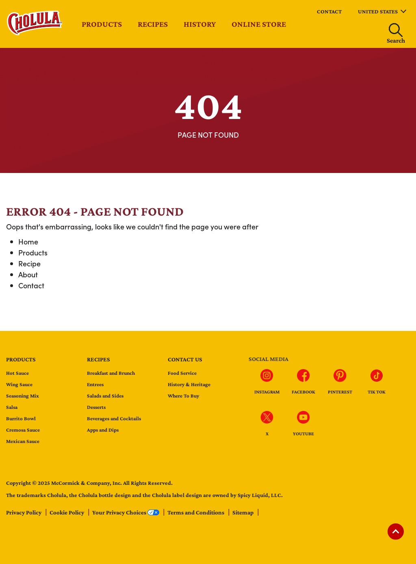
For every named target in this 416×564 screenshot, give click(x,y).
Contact (329, 11)
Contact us (185, 359)
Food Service (182, 373)
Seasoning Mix (22, 396)
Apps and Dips (103, 430)
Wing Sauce (19, 384)
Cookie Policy (67, 512)
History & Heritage (189, 384)
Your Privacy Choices (126, 512)
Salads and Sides (105, 396)
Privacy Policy (24, 512)
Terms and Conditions (196, 512)
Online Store (259, 23)
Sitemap (243, 512)
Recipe (29, 263)
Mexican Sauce (22, 441)
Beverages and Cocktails (114, 418)
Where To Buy (183, 396)
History (200, 23)
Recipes (153, 23)
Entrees (95, 384)
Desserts (96, 407)
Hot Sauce (17, 373)
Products (102, 23)
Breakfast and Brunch (111, 373)
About (28, 274)
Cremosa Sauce (23, 430)
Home (28, 241)
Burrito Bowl (21, 418)
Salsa (11, 407)
